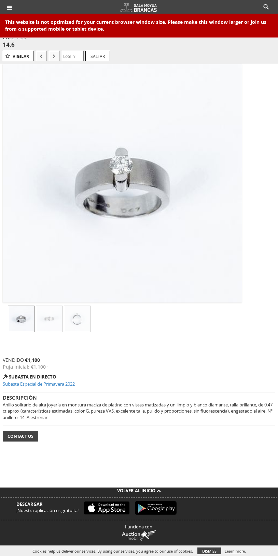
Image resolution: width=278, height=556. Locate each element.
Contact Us (20, 436)
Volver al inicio (139, 491)
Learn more (235, 551)
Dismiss (209, 551)
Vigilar (21, 56)
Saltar (98, 56)
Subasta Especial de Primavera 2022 (39, 384)
